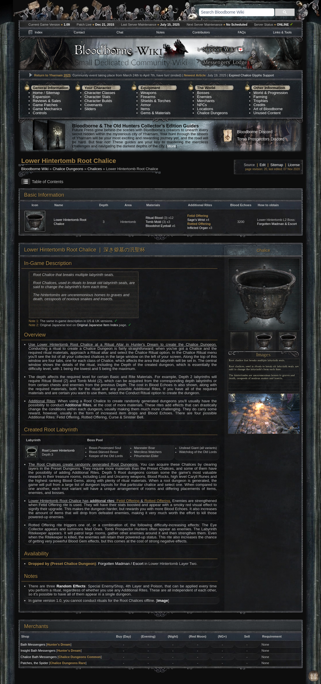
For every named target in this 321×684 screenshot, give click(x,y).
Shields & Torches (156, 101)
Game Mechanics (47, 109)
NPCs (202, 105)
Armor (146, 105)
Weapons (149, 93)
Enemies (204, 97)
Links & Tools (282, 32)
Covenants (93, 105)
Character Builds (98, 101)
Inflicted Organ (197, 228)
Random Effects (71, 586)
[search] (229, 12)
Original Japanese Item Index (97, 325)
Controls (40, 113)
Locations (205, 109)
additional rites (102, 501)
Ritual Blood (154, 217)
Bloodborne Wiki (35, 169)
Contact (79, 32)
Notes (160, 32)
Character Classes (100, 93)
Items (145, 109)
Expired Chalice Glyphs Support (251, 75)
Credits (259, 105)
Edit (263, 165)
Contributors (201, 32)
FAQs (242, 32)
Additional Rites (78, 405)
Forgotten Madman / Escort (121, 563)
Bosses (203, 93)
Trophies (261, 101)
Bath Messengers (32, 644)
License (294, 165)
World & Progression (271, 93)
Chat (120, 32)
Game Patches (45, 105)
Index (38, 32)
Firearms (148, 97)
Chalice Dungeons (212, 113)
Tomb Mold (153, 221)
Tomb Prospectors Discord (260, 139)
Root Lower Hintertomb (58, 450)
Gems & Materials (155, 113)
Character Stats (97, 97)
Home (38, 93)
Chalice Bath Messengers (38, 657)
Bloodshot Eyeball (158, 226)
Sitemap (53, 93)
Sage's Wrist (196, 219)
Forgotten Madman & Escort (277, 224)
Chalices (94, 169)
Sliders (90, 109)
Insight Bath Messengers (37, 650)
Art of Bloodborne (268, 109)
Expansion (41, 97)
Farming (260, 97)
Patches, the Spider (34, 663)
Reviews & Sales (47, 101)
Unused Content (267, 113)
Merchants (206, 101)
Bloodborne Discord (255, 131)
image (162, 600)
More (171, 146)
